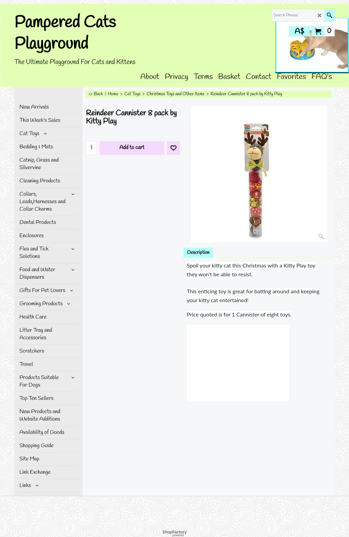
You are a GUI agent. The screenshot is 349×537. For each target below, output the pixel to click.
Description (198, 252)
